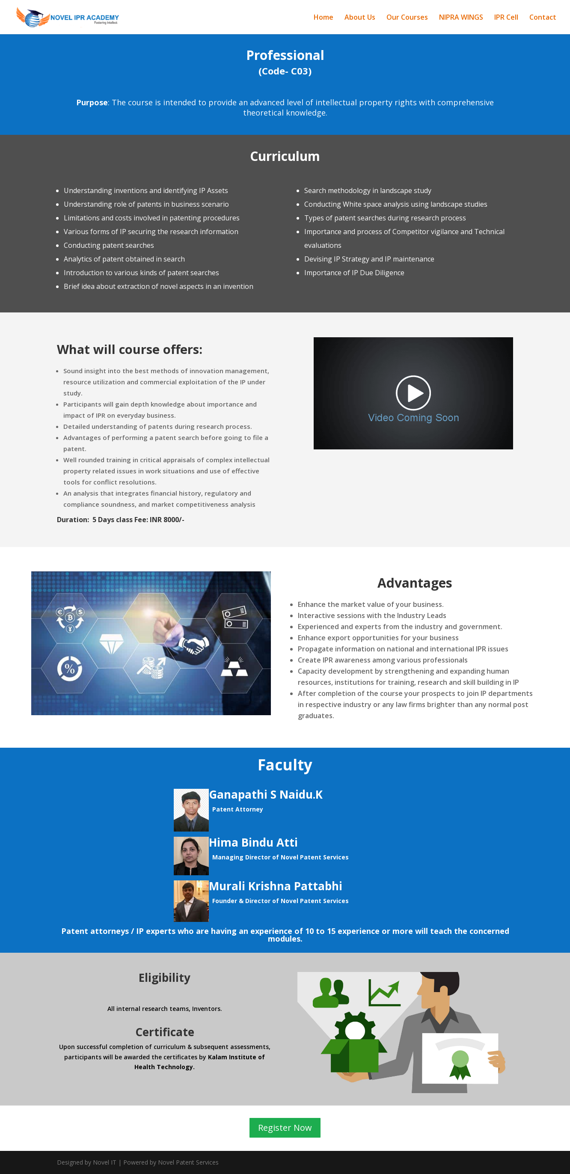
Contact (542, 18)
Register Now (285, 1127)
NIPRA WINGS (461, 18)
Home (323, 18)
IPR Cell (506, 18)
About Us (359, 18)
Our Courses (407, 18)
